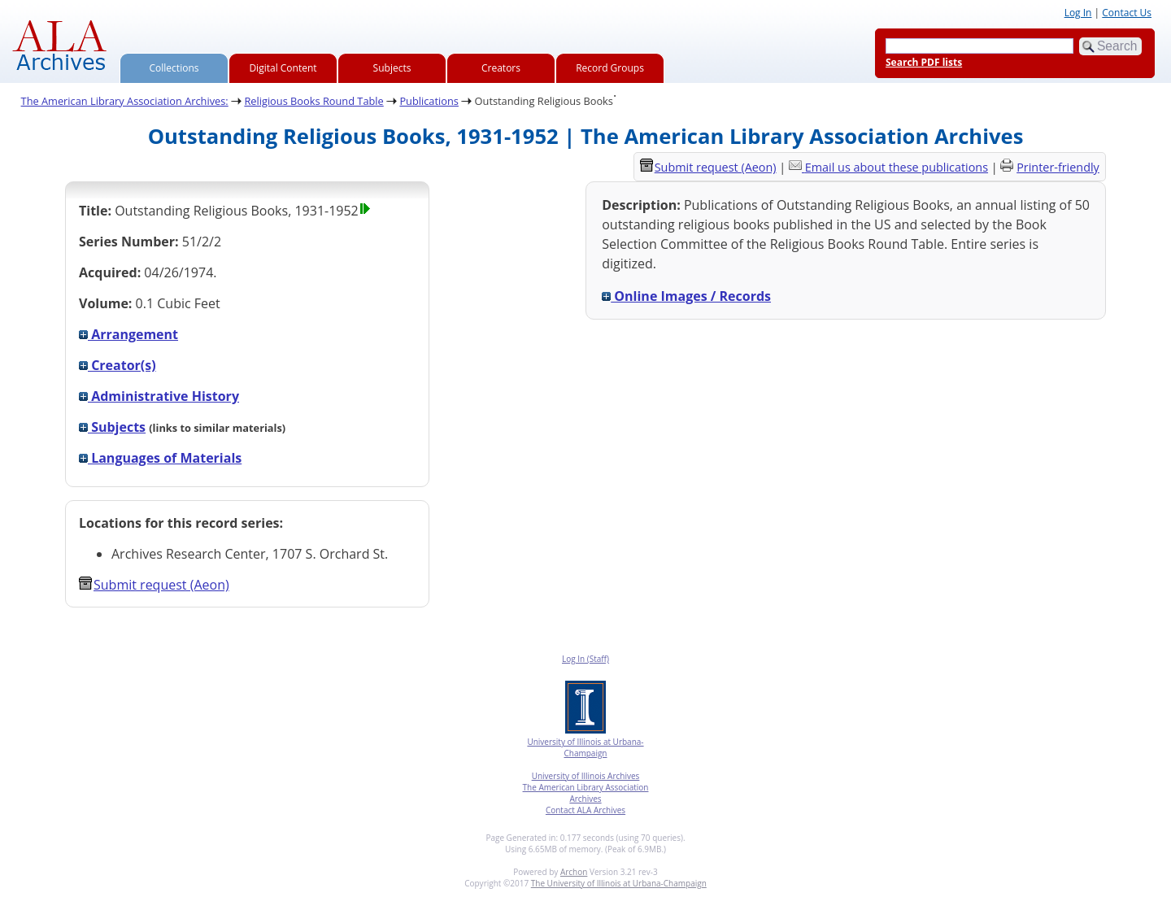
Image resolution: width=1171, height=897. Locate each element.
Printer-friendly (1057, 167)
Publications (429, 101)
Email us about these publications (896, 167)
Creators (500, 68)
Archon (573, 871)
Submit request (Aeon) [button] (154, 585)
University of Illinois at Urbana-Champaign (585, 747)
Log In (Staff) (585, 658)
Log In (1078, 13)
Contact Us (1126, 13)
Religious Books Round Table (313, 101)
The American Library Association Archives (586, 793)
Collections (174, 68)
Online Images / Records (686, 296)
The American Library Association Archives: (125, 101)
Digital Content (282, 68)
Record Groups (610, 68)
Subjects (392, 68)
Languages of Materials (160, 458)
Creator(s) (117, 365)
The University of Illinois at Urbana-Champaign (619, 883)
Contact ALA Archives (585, 810)
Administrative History (159, 396)
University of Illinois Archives (586, 776)
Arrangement (128, 334)
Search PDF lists (924, 62)
